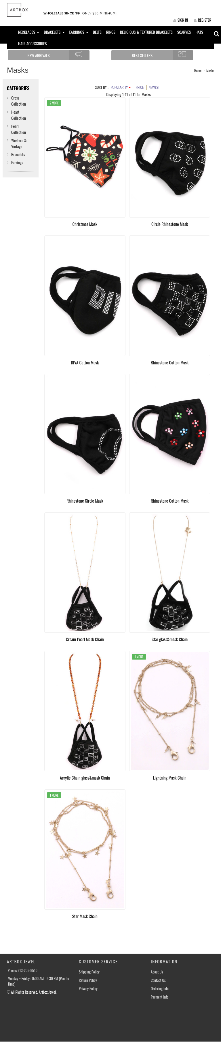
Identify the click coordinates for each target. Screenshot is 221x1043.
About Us (157, 971)
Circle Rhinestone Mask (169, 224)
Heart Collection (18, 115)
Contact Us (158, 980)
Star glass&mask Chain (170, 639)
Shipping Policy (89, 971)
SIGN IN (180, 20)
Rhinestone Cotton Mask (170, 362)
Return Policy (88, 980)
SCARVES (184, 32)
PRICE (140, 87)
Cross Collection (18, 101)
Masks (210, 70)
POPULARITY (121, 87)
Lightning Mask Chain (169, 777)
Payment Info (159, 997)
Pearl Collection (18, 129)
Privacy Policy (88, 988)
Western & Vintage (18, 143)
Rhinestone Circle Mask (84, 500)
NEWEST (154, 87)
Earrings (17, 162)
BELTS (97, 32)
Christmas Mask (85, 224)
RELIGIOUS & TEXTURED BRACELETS (146, 32)
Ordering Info (160, 988)
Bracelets (18, 154)
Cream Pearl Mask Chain (85, 639)
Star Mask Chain (85, 916)
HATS (199, 32)
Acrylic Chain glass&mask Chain (85, 777)
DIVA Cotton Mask (85, 362)
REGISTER (202, 20)
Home (197, 70)
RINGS (110, 32)
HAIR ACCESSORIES (32, 43)
